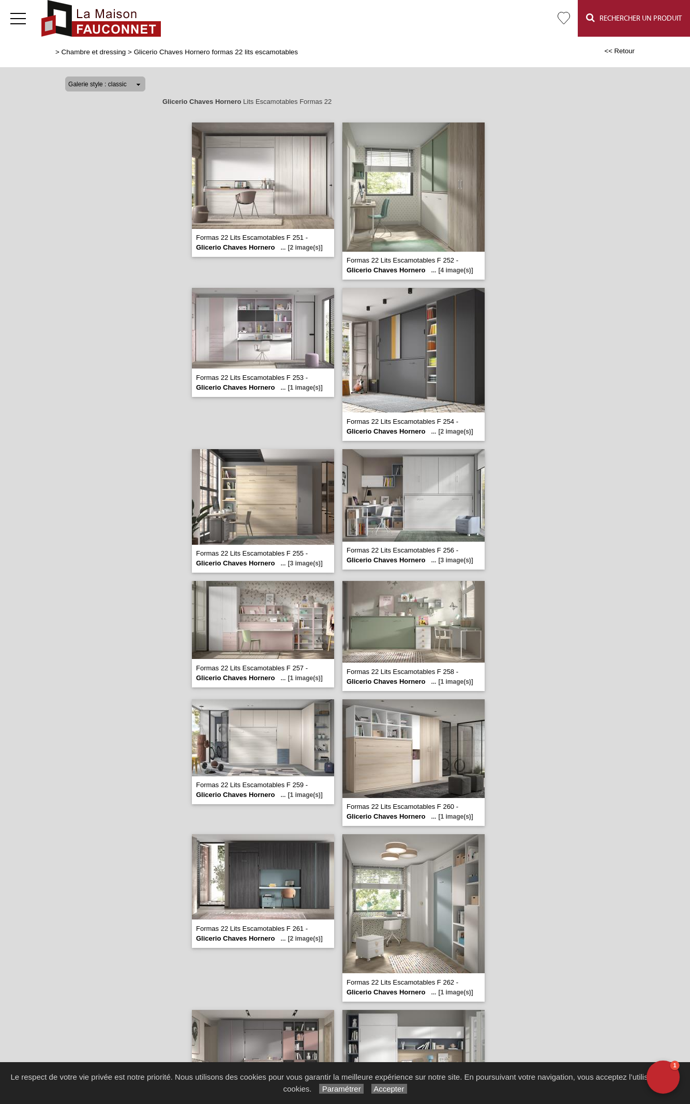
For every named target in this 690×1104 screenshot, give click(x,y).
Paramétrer (341, 1088)
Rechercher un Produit (634, 18)
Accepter (389, 1088)
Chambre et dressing (94, 52)
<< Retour (619, 51)
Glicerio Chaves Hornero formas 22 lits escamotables (216, 52)
